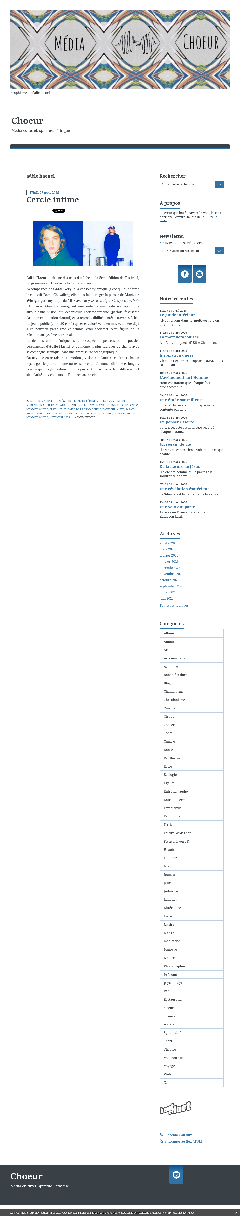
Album (169, 633)
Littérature (172, 908)
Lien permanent (39, 401)
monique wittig (37, 417)
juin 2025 (167, 598)
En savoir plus (185, 1212)
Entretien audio (176, 791)
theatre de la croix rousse (82, 409)
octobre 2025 (169, 580)
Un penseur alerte (177, 422)
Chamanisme (174, 691)
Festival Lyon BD (176, 841)
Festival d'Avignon (177, 833)
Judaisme (171, 891)
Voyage (169, 1066)
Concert (170, 725)
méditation (34, 405)
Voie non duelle (175, 1058)
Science (169, 1008)
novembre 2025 (60, 417)
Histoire (120, 401)
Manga (169, 933)
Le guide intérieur (177, 314)
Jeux (167, 883)
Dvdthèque (172, 758)
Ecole (168, 766)
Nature (169, 958)
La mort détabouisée (179, 337)
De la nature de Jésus (180, 466)
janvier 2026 (169, 562)
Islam (168, 866)
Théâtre (60, 405)
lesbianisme (122, 413)
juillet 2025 (168, 592)
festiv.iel (56, 409)
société (48, 405)
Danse (168, 750)
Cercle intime (52, 199)
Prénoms (170, 974)
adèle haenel (88, 405)
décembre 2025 (171, 568)
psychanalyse (174, 982)
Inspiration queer (177, 355)
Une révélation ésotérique (185, 488)
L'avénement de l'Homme (184, 377)
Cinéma (169, 708)
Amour (169, 641)
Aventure (171, 666)
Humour (170, 858)
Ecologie (170, 774)
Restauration (173, 999)
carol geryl (107, 405)
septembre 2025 (172, 586)
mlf (134, 413)
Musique (170, 949)
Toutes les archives (174, 605)
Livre (168, 916)
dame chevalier (113, 409)
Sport (168, 1041)
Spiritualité (172, 1032)
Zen (167, 1082)
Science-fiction (175, 1016)
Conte (168, 733)
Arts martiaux (174, 658)
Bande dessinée (176, 675)
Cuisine (169, 741)
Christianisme (174, 700)
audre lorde (45, 413)
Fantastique (173, 808)
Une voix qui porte (177, 506)
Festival (107, 401)
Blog (167, 683)
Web (167, 1074)
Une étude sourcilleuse (182, 399)
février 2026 (169, 555)
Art (166, 650)
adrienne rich (65, 413)
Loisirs (169, 924)
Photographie (174, 966)
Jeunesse (170, 874)
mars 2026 (167, 549)
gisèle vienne (102, 413)
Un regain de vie (175, 444)
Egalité (79, 401)
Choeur (27, 120)
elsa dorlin (84, 413)
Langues (170, 899)
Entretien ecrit (175, 800)
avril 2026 (167, 543)
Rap (167, 991)
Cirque (169, 716)
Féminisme (93, 401)
